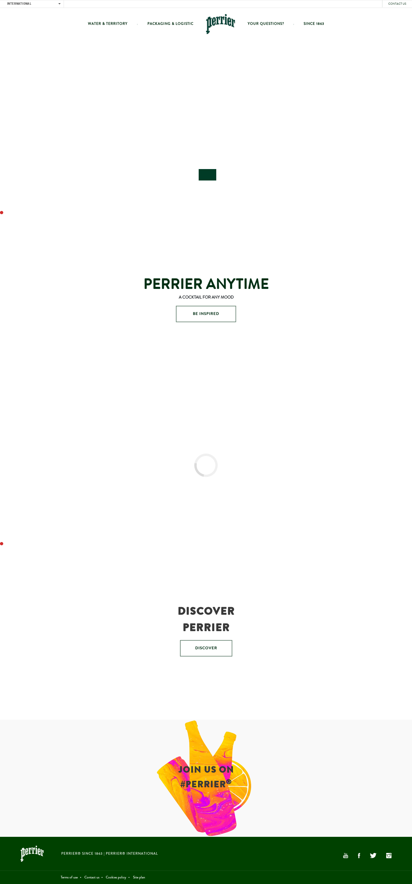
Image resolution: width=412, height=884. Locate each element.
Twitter (373, 855)
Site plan (139, 877)
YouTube (345, 855)
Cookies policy (116, 877)
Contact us (397, 4)
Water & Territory (107, 23)
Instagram (388, 855)
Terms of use (69, 877)
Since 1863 (314, 23)
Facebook (359, 855)
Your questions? (266, 23)
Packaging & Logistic (170, 23)
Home (220, 24)
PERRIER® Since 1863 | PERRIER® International (109, 853)
